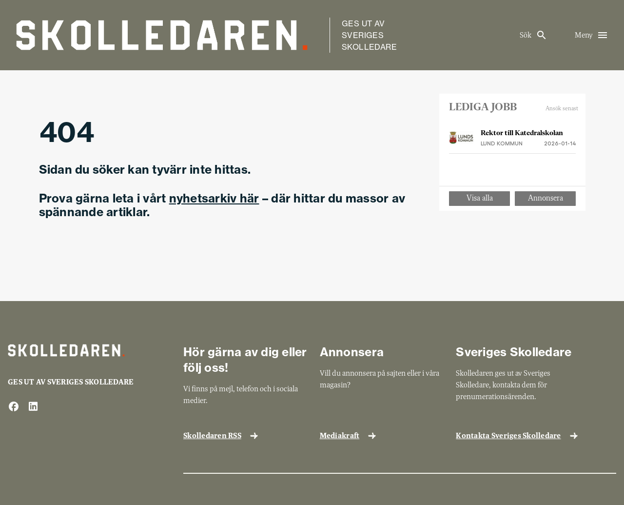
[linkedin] (33, 407)
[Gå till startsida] (162, 35)
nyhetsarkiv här (214, 198)
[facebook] (13, 407)
